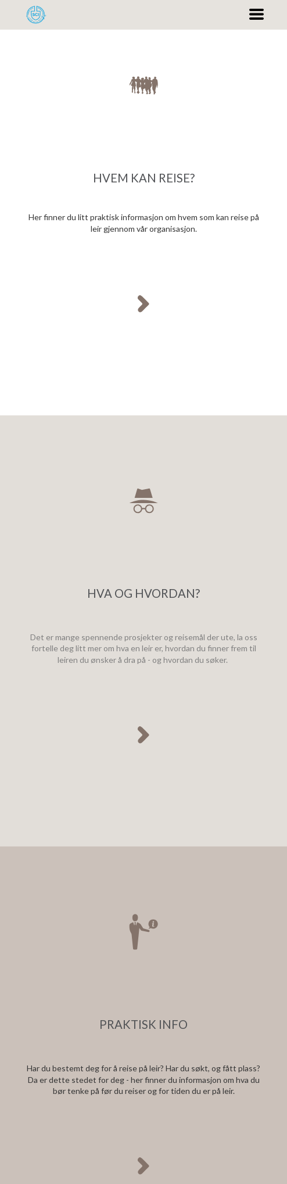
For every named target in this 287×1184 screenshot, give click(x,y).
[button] (256, 14)
